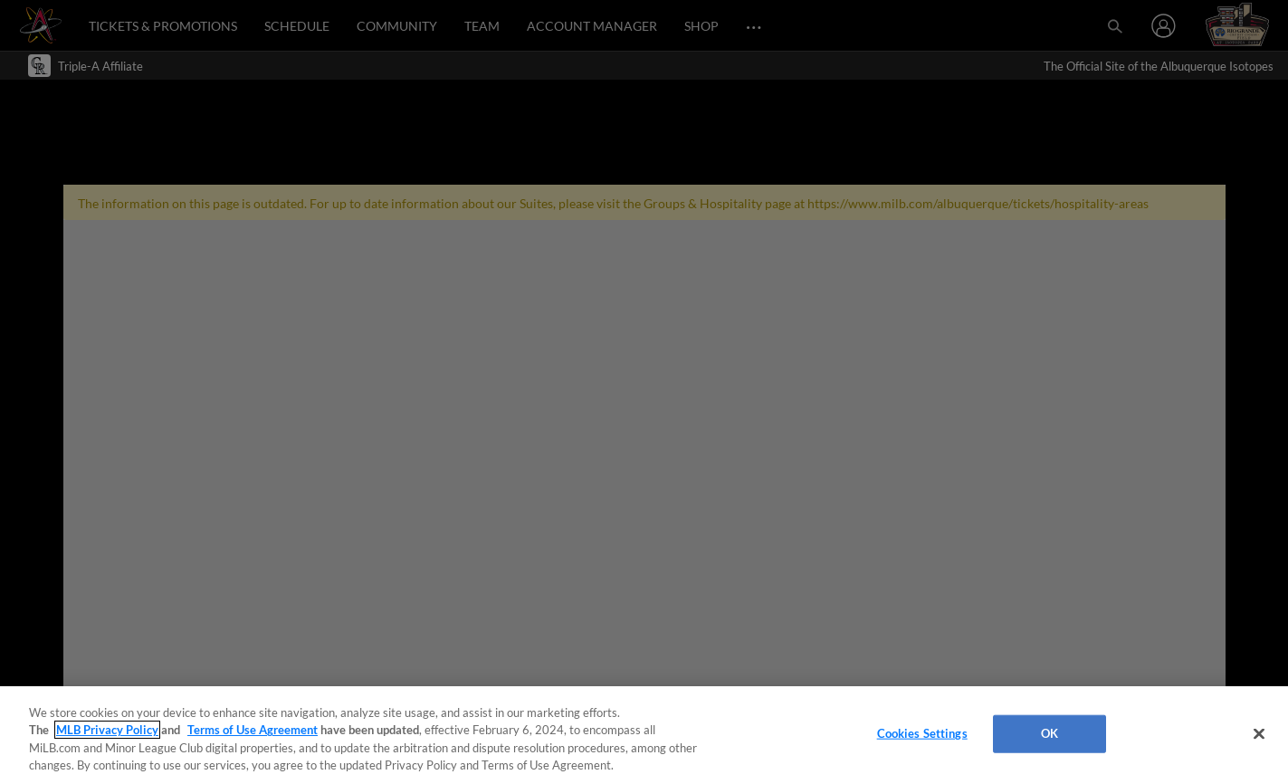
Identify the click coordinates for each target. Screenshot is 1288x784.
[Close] (1259, 733)
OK (1049, 733)
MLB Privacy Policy (107, 729)
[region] (644, 735)
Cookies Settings (922, 733)
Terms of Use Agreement (252, 729)
